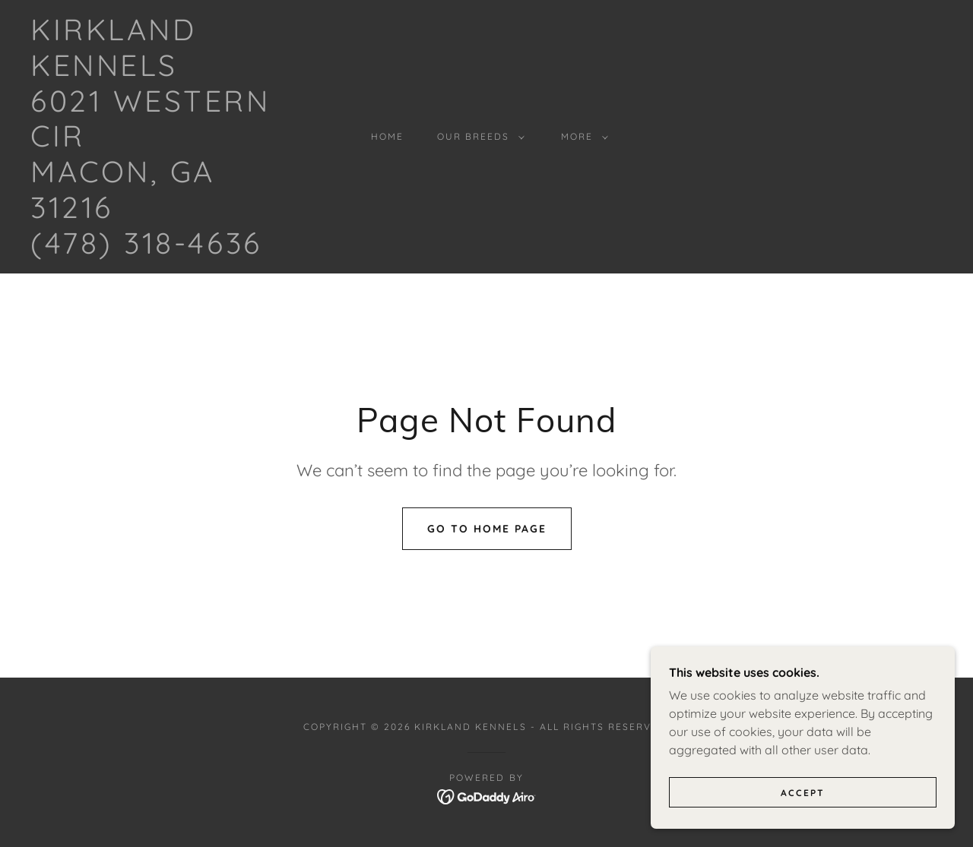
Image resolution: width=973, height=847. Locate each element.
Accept (803, 803)
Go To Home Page (487, 529)
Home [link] (387, 136)
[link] (155, 249)
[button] (478, 137)
